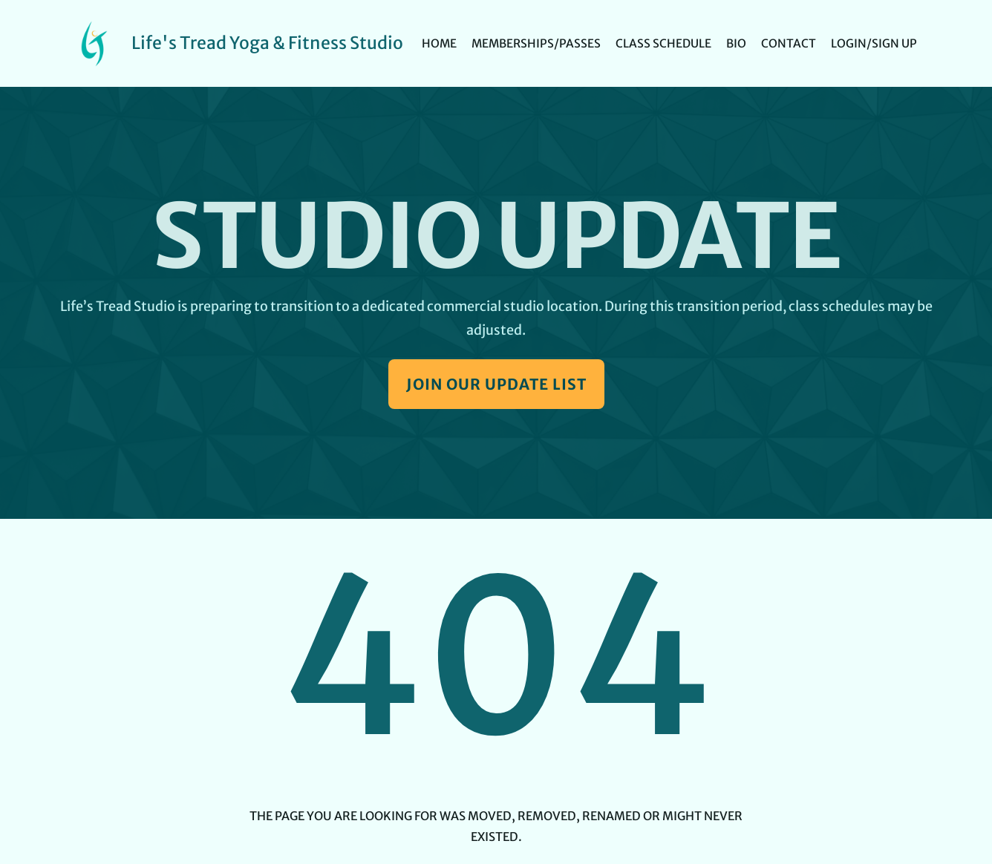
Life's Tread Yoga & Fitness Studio (267, 42)
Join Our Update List (496, 384)
